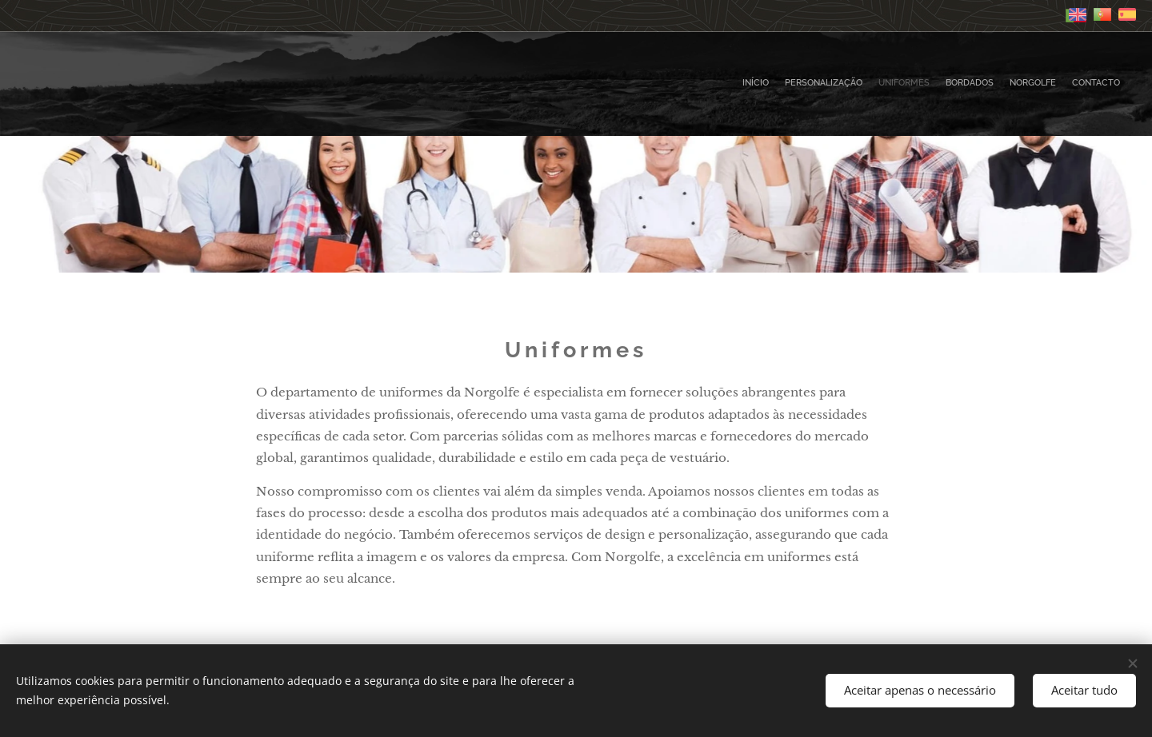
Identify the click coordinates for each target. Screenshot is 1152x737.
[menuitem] (1042, 84)
